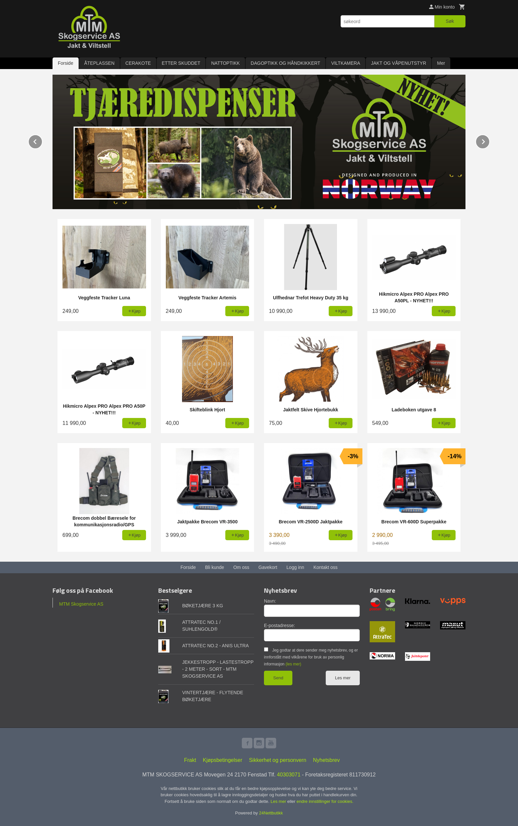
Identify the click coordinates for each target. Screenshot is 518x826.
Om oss (241, 567)
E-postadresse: (279, 625)
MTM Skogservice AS (81, 603)
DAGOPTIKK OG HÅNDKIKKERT (285, 63)
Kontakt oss (326, 567)
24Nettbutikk (271, 812)
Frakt (190, 760)
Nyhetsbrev (326, 760)
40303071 (288, 774)
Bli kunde (214, 567)
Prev (42, 140)
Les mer (343, 677)
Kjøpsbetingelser (222, 760)
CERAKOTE (138, 63)
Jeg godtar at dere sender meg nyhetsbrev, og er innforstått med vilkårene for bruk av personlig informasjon (311, 657)
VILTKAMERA (345, 63)
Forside (65, 63)
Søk (450, 21)
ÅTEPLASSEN (99, 63)
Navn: (270, 600)
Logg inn (295, 567)
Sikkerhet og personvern (277, 760)
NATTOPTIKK (225, 63)
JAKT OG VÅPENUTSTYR (398, 63)
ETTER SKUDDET (181, 63)
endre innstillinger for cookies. (325, 801)
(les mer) (293, 663)
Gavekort (267, 567)
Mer (441, 63)
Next (489, 140)
